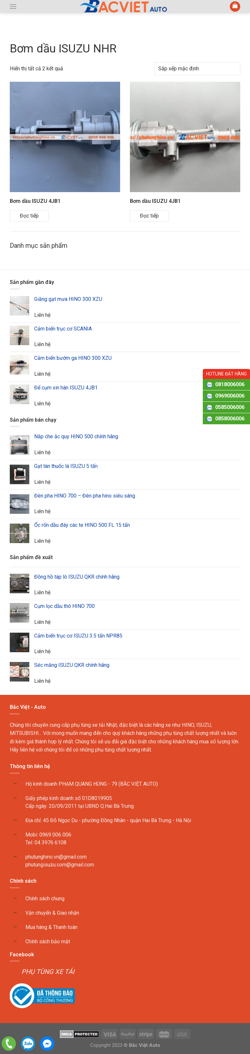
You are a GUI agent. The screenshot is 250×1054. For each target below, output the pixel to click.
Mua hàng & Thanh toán (51, 927)
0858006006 (229, 418)
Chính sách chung (44, 898)
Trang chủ (23, 30)
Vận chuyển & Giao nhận (52, 913)
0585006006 (229, 407)
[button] (13, 6)
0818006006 (229, 384)
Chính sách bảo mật (47, 941)
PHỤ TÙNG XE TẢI (47, 972)
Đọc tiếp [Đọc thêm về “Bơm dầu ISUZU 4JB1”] (29, 216)
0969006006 (229, 396)
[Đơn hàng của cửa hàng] (197, 68)
